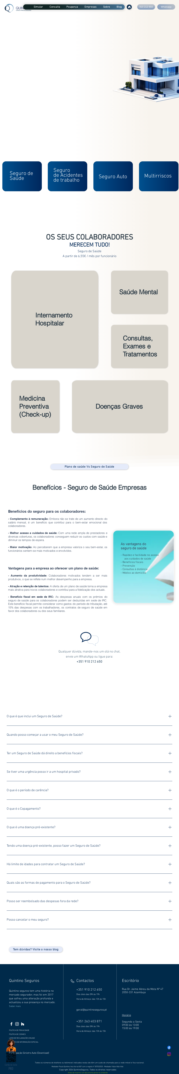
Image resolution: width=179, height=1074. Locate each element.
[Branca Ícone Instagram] (17, 1024)
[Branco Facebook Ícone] (11, 1024)
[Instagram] (169, 1054)
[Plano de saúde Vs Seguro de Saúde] (89, 467)
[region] (22, 176)
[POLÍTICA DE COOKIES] (26, 1034)
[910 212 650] (146, 7)
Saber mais (15, 1006)
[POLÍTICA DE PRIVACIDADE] (26, 1030)
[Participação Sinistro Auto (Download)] (29, 1053)
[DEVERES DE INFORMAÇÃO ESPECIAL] (24, 1042)
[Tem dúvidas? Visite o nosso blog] (36, 949)
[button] (38, 7)
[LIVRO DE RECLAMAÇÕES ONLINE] (24, 1038)
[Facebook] (169, 1047)
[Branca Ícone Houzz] (22, 1024)
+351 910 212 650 (89, 662)
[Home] (129, 7)
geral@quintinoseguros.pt (91, 1009)
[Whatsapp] (166, 7)
